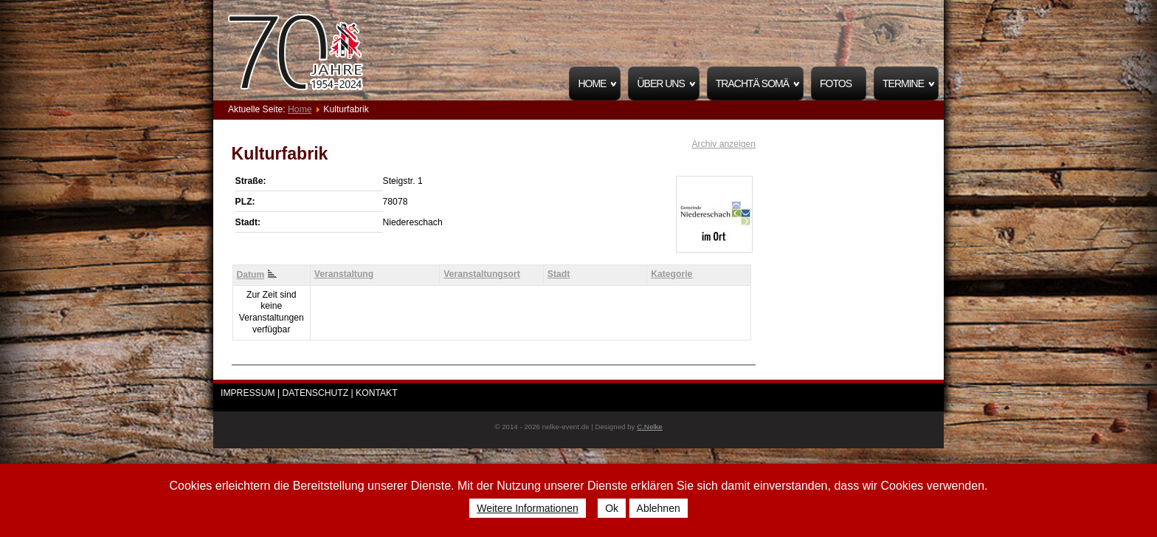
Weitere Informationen (527, 508)
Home (592, 83)
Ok (611, 508)
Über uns (660, 83)
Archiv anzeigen (723, 144)
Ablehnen (658, 508)
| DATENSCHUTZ (314, 393)
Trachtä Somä (752, 83)
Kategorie (671, 274)
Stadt (559, 274)
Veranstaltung (343, 274)
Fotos (836, 83)
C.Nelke (650, 427)
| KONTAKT (374, 393)
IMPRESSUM (248, 393)
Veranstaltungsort (481, 274)
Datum (256, 275)
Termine (903, 83)
